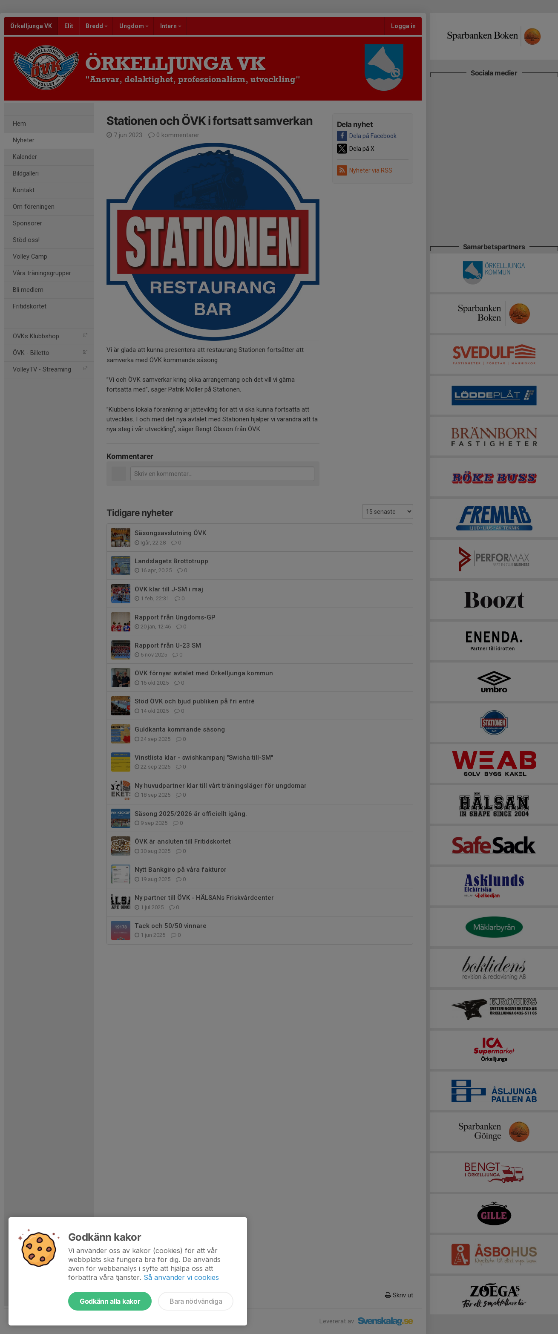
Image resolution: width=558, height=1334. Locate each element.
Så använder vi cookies (181, 1277)
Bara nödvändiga (196, 1301)
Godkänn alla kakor (110, 1301)
